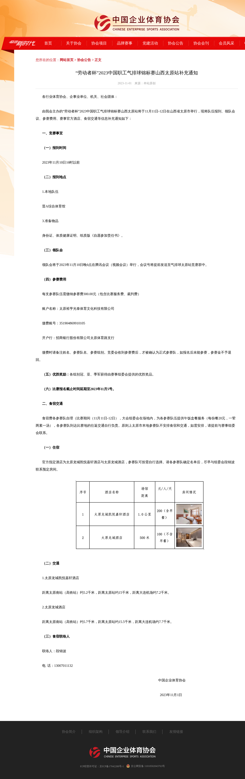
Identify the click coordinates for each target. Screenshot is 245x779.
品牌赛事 (124, 43)
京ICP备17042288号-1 (112, 766)
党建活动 (150, 43)
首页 (48, 43)
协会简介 (69, 731)
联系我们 (149, 731)
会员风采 (226, 43)
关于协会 (73, 43)
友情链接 (176, 731)
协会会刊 (201, 43)
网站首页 (67, 60)
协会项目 (99, 43)
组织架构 (96, 731)
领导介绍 (122, 731)
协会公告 (175, 43)
